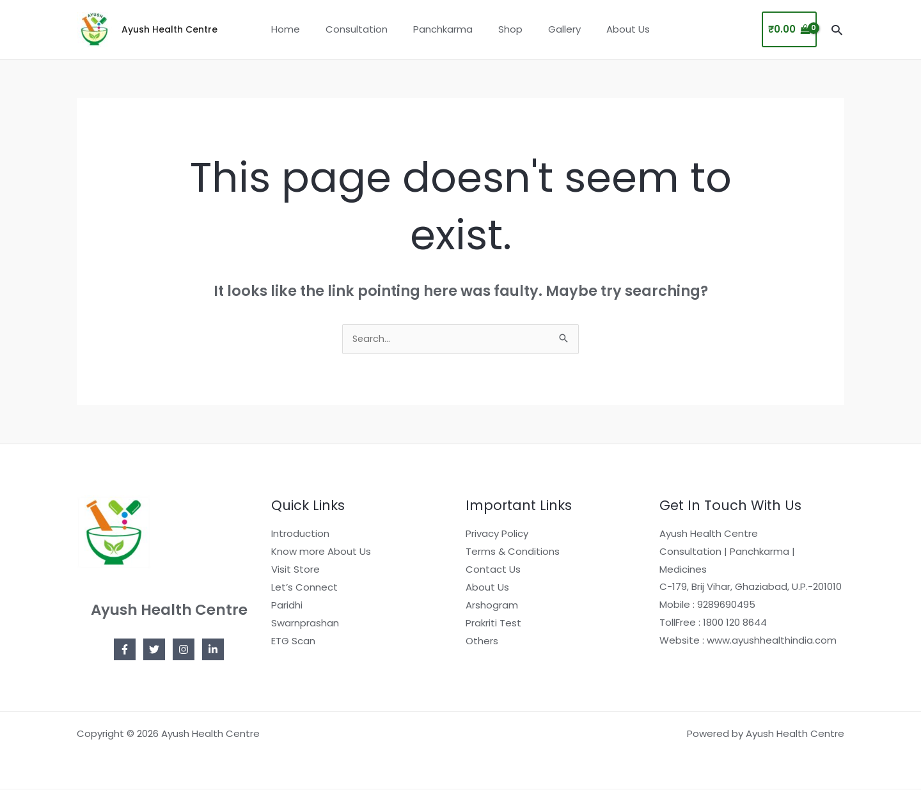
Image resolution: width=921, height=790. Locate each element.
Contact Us (493, 570)
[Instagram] (183, 651)
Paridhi (287, 605)
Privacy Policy (497, 534)
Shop (507, 29)
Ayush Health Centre (169, 29)
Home (301, 29)
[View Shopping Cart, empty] (789, 30)
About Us (612, 29)
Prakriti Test (493, 623)
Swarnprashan (305, 623)
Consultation (366, 29)
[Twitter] (154, 651)
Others (482, 641)
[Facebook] (125, 651)
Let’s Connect (304, 587)
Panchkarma (446, 29)
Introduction (300, 534)
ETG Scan (293, 641)
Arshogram (492, 605)
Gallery (555, 29)
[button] (837, 29)
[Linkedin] (213, 651)
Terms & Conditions (513, 552)
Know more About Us (321, 552)
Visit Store (295, 570)
